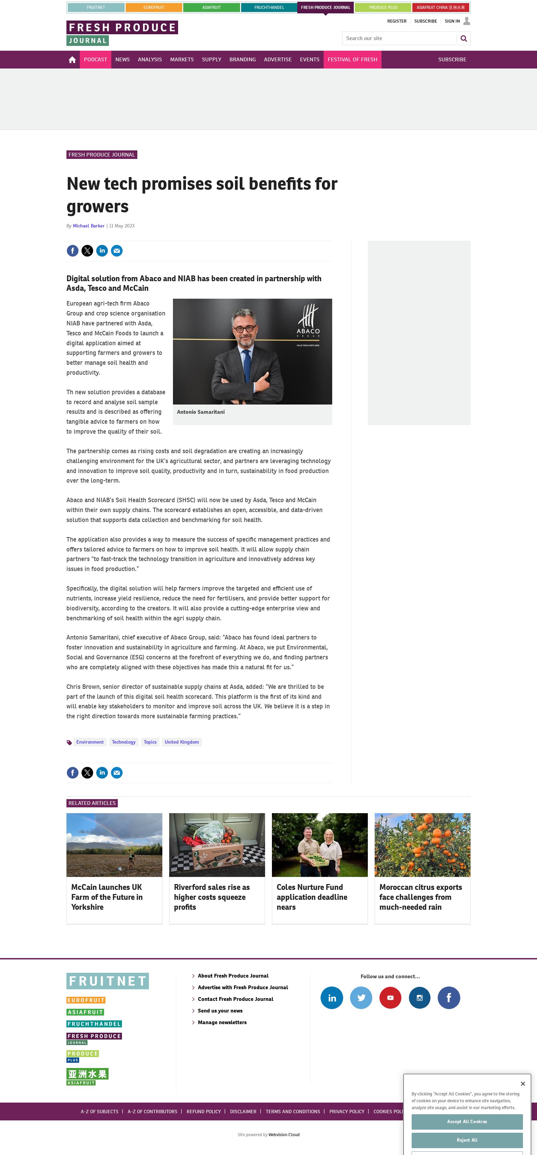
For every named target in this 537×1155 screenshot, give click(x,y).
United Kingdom (182, 742)
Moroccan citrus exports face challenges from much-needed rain (420, 897)
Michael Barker (89, 226)
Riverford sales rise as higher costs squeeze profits (212, 897)
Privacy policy (346, 1111)
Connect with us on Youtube (390, 997)
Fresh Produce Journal (101, 154)
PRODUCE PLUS (383, 7)
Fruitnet (96, 7)
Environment (90, 742)
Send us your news (220, 1010)
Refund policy (204, 1111)
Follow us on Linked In (332, 997)
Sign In (452, 21)
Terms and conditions (293, 1111)
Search (463, 38)
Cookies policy (391, 1111)
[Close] (522, 1099)
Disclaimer (243, 1111)
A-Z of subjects (99, 1111)
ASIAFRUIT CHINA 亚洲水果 (441, 7)
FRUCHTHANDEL (269, 7)
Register (397, 21)
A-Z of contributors (152, 1111)
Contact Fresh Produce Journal (235, 999)
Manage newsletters (222, 1022)
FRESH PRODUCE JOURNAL (326, 7)
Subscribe (425, 21)
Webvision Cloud (284, 1135)
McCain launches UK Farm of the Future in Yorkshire (107, 897)
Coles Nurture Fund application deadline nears (312, 897)
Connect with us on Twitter (361, 997)
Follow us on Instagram (420, 997)
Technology (124, 742)
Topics (150, 742)
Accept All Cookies (467, 1138)
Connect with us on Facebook (449, 997)
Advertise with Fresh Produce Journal (243, 987)
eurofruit (153, 7)
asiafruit (211, 7)
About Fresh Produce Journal (233, 975)
